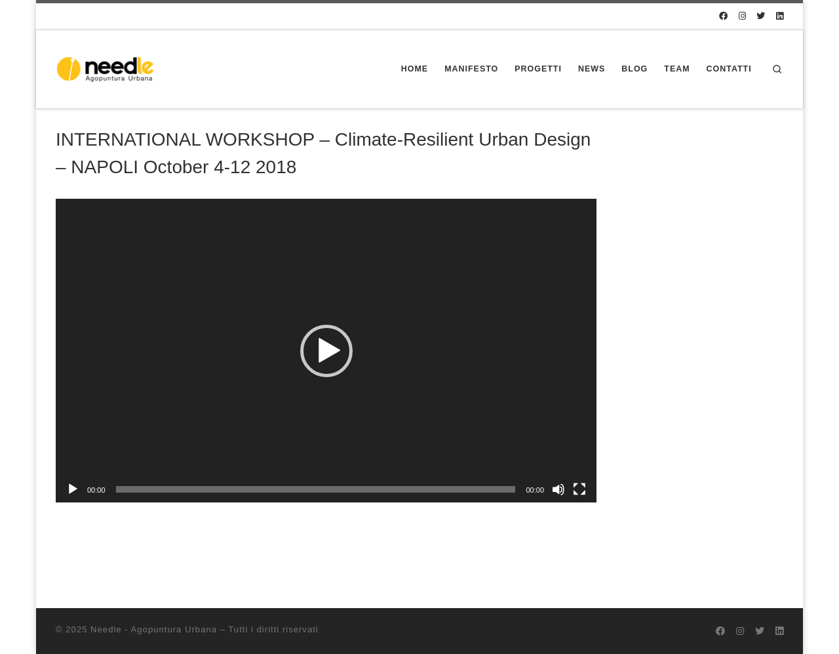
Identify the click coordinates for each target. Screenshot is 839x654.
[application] (326, 351)
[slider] (316, 489)
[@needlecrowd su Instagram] (742, 16)
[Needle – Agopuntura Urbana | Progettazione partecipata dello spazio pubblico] (109, 67)
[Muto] (558, 489)
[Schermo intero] (579, 489)
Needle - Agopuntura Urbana (153, 629)
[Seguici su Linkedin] (779, 16)
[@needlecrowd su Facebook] (723, 16)
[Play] (72, 489)
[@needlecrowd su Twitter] (760, 16)
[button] (326, 351)
